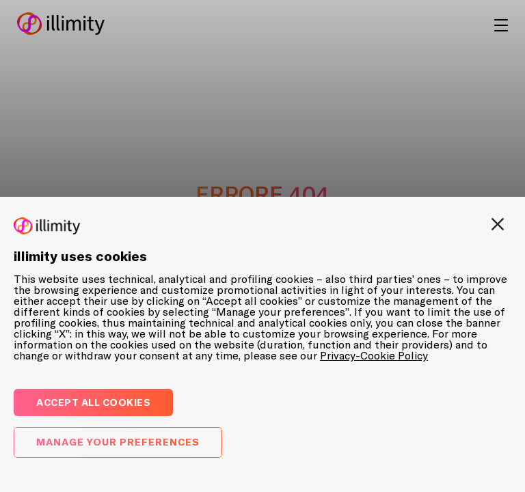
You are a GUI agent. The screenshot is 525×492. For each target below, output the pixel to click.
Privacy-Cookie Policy (374, 355)
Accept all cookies (93, 402)
